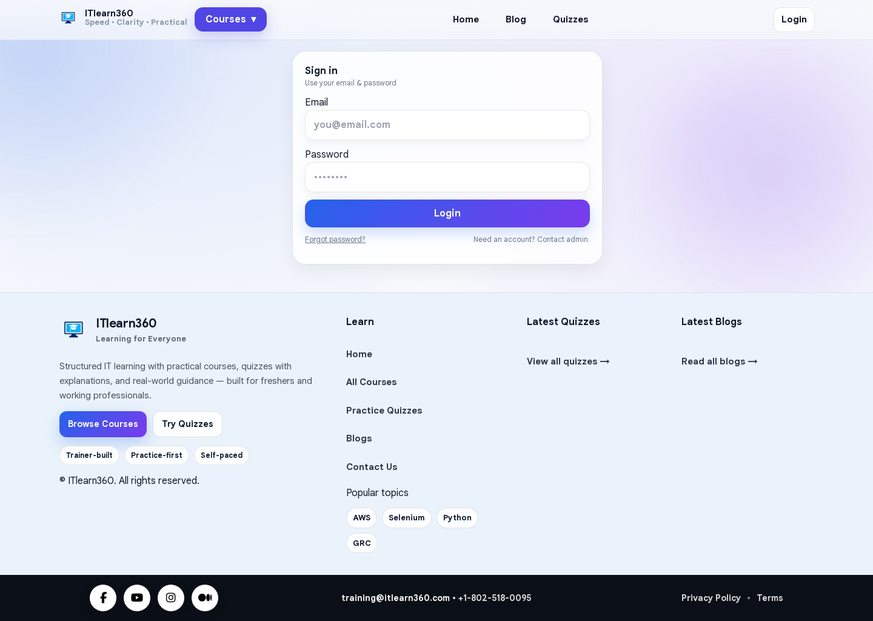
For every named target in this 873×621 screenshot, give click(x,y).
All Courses (371, 382)
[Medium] (205, 598)
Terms (770, 597)
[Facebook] (103, 598)
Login (794, 19)
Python (457, 517)
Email (316, 102)
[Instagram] (171, 598)
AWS (361, 517)
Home (466, 19)
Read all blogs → (719, 361)
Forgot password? (335, 239)
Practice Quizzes (384, 410)
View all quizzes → (568, 361)
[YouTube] (137, 598)
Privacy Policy (711, 597)
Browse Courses (103, 423)
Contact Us (371, 467)
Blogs (359, 438)
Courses (231, 19)
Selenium (407, 517)
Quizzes (570, 19)
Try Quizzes (187, 423)
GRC (362, 543)
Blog (516, 19)
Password (327, 155)
